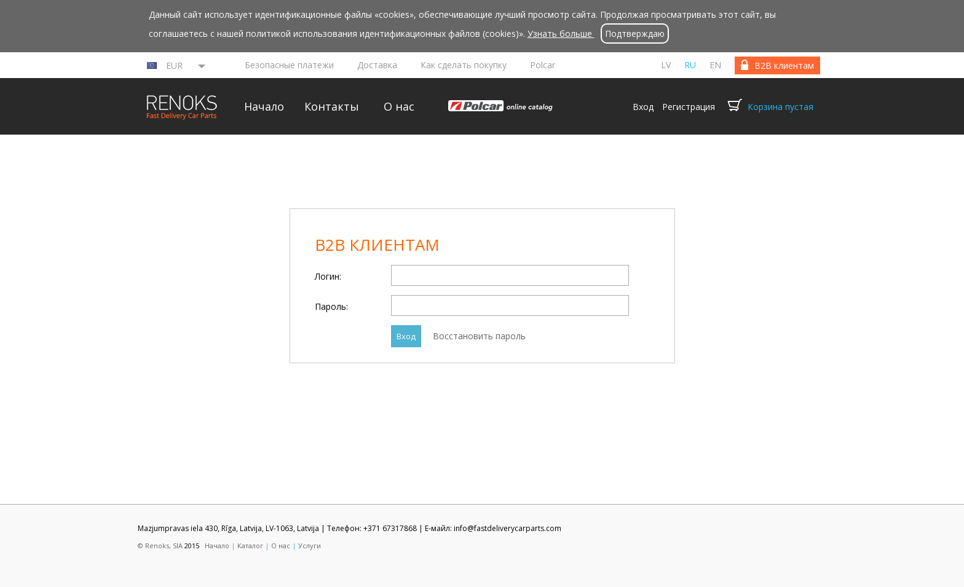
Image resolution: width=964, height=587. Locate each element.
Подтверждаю (635, 33)
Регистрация (688, 106)
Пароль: (331, 306)
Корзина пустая (780, 106)
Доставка (377, 65)
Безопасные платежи (289, 65)
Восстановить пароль (479, 336)
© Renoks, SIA (160, 545)
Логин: (328, 276)
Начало (264, 106)
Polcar (542, 65)
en (715, 65)
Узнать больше (561, 33)
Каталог (250, 545)
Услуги (309, 545)
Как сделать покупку (464, 65)
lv (666, 65)
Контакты (331, 106)
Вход (643, 106)
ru (690, 65)
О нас (399, 106)
